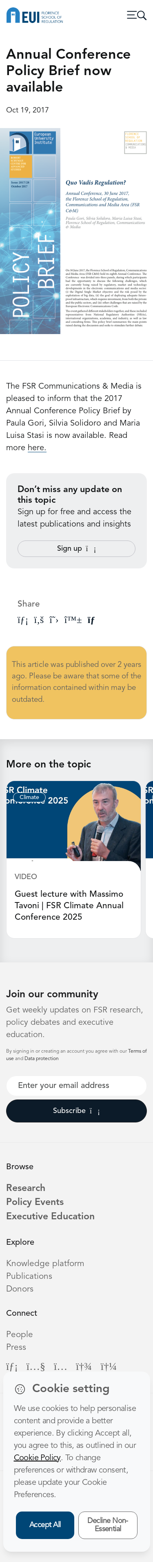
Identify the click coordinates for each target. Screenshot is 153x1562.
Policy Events (35, 1202)
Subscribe (76, 1111)
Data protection (41, 1058)
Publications (29, 1276)
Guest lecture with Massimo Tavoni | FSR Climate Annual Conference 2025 (69, 906)
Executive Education (50, 1217)
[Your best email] (76, 1086)
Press (16, 1347)
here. (37, 448)
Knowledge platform (45, 1264)
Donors (19, 1289)
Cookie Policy (37, 1458)
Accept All (45, 1525)
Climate (29, 797)
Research (25, 1188)
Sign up (76, 548)
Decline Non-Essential (107, 1525)
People (19, 1335)
